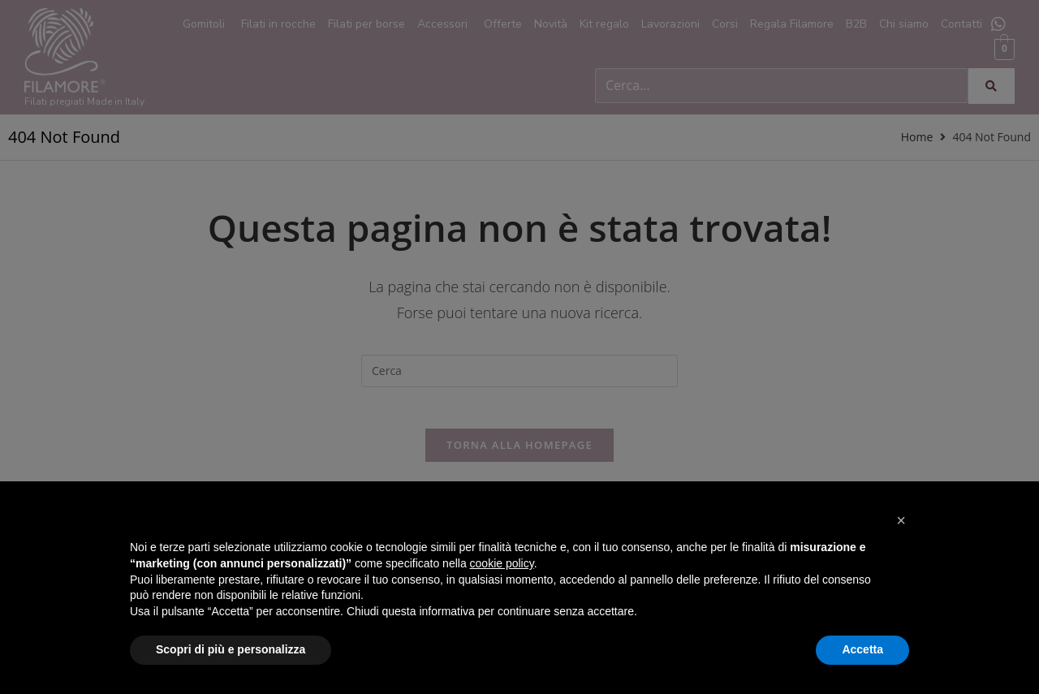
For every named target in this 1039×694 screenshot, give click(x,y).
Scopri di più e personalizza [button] (230, 649)
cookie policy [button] (502, 563)
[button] (901, 520)
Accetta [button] (862, 649)
